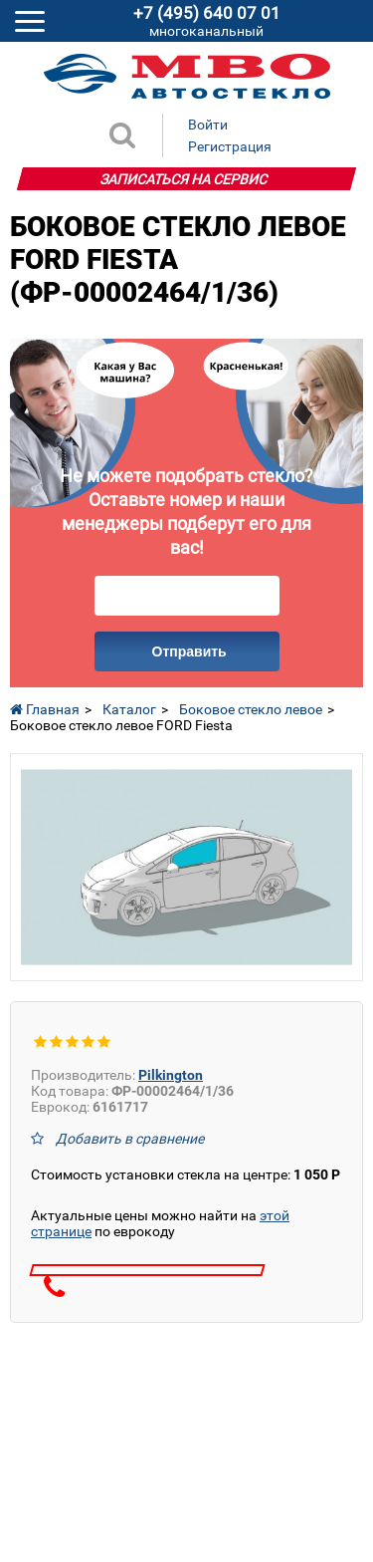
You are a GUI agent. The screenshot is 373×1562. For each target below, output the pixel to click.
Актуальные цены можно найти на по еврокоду (160, 1223)
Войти (208, 124)
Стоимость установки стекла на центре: (185, 1174)
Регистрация (230, 146)
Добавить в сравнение (130, 1139)
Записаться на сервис (184, 179)
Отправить (189, 651)
